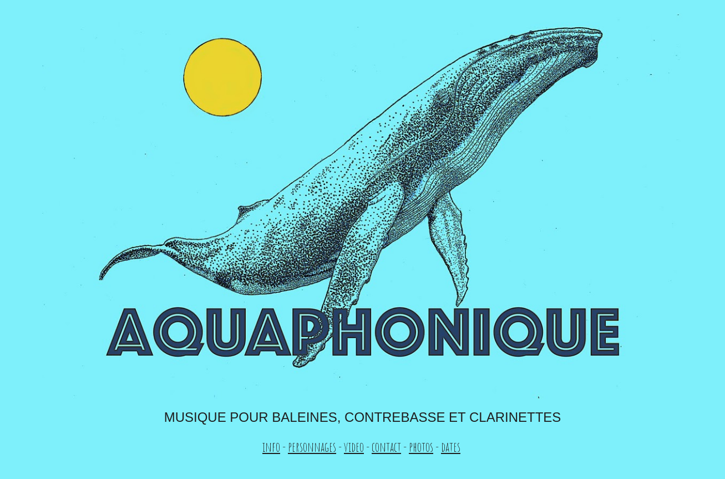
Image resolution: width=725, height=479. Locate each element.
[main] (362, 432)
